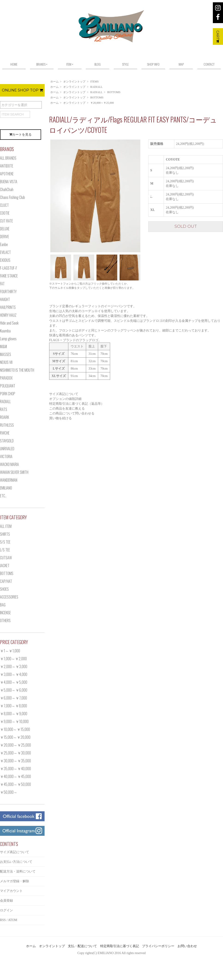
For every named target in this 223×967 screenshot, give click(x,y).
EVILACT (5, 252)
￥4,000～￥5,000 (13, 682)
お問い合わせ (187, 946)
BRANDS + (41, 64)
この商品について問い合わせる (71, 413)
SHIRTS (5, 534)
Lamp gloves (8, 338)
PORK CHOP (7, 393)
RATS (3, 409)
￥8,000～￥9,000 (13, 713)
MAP (181, 64)
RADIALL (96, 86)
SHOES (4, 589)
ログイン (6, 910)
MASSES (5, 354)
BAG (3, 605)
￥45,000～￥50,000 (15, 784)
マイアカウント (11, 891)
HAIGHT (5, 299)
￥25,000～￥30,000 (15, 753)
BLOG (97, 64)
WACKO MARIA (9, 464)
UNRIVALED (7, 448)
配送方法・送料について (18, 871)
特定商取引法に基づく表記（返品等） (76, 403)
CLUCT (4, 205)
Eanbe (4, 244)
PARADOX (6, 378)
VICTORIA (6, 456)
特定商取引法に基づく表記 (119, 946)
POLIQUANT (7, 386)
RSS (3, 920)
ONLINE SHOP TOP (22, 90)
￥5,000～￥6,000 (13, 690)
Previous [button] (45, 196)
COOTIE (4, 213)
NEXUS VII (6, 362)
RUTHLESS (7, 425)
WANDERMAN (8, 480)
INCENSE (5, 612)
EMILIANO (6, 488)
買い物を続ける (60, 418)
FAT (2, 283)
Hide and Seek (9, 323)
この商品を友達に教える (67, 408)
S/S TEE (5, 542)
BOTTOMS (114, 92)
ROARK (4, 417)
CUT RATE (6, 221)
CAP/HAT (6, 581)
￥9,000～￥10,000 (14, 721)
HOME (13, 64)
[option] (95, 196)
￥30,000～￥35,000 (15, 760)
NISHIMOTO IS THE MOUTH (17, 370)
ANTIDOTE (6, 166)
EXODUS (5, 260)
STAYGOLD (7, 441)
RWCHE (4, 433)
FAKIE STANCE (9, 276)
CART (218, 36)
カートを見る (20, 134)
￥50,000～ (8, 792)
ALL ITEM (6, 526)
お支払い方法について (16, 862)
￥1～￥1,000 (10, 651)
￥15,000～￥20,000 (15, 737)
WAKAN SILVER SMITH (14, 472)
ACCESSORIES (9, 597)
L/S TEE (5, 550)
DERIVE (4, 236)
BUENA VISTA (8, 181)
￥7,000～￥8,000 (13, 706)
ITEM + (69, 64)
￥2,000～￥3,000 (13, 666)
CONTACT (209, 64)
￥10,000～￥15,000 (15, 729)
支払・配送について (82, 946)
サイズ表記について (63, 394)
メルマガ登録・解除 (14, 881)
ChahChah (6, 189)
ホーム (54, 81)
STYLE (125, 64)
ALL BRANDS (8, 158)
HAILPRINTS (8, 307)
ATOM (12, 920)
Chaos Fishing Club (12, 197)
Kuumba (5, 331)
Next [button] (145, 196)
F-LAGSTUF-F (8, 268)
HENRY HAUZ (8, 315)
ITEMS (94, 81)
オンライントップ (74, 81)
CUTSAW (6, 557)
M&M (3, 346)
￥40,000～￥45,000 (15, 776)
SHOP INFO (153, 64)
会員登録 (6, 900)
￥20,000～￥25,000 (102, 102)
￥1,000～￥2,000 (13, 658)
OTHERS (5, 620)
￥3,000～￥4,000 (13, 674)
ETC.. (3, 496)
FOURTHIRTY (8, 291)
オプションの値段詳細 (65, 399)
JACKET (4, 565)
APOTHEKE (7, 173)
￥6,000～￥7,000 (13, 698)
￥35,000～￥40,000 (15, 768)
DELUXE (4, 228)
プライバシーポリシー (158, 946)
